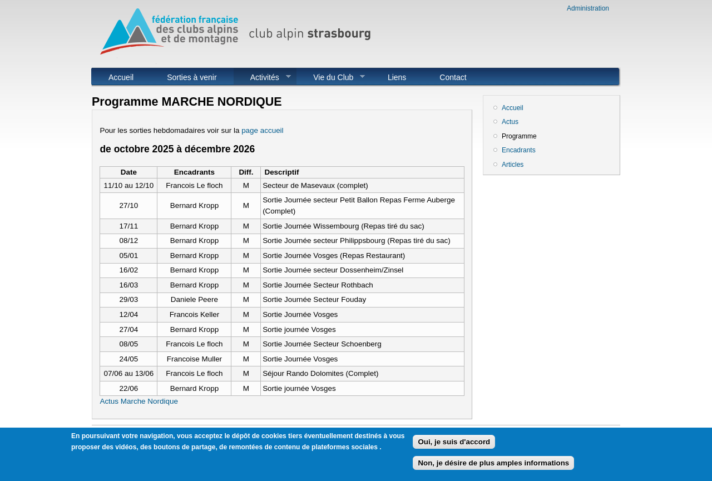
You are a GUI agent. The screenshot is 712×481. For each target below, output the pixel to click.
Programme (519, 136)
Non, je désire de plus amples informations (493, 466)
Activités (262, 77)
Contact (452, 77)
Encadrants (519, 150)
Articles (512, 164)
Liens (397, 77)
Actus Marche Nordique (138, 401)
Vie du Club (330, 77)
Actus (510, 122)
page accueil (262, 130)
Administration (588, 8)
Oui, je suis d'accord (454, 445)
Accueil (121, 77)
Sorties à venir (191, 77)
